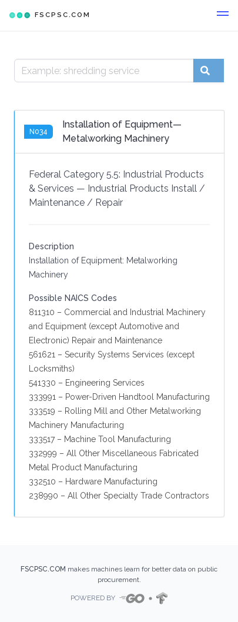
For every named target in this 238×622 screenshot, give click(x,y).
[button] (222, 15)
